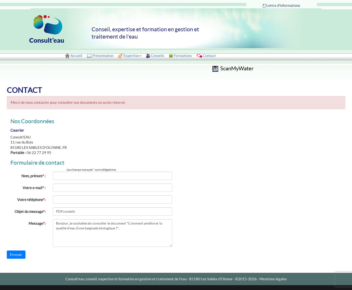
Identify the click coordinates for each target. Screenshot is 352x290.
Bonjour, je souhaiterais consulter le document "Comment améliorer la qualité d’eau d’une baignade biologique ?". (112, 233)
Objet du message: (30, 211)
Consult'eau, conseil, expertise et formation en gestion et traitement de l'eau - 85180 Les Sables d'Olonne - (150, 279)
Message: (37, 223)
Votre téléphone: (31, 199)
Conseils (155, 55)
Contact (206, 55)
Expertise (129, 56)
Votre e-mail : (34, 187)
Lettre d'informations (281, 5)
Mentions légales (273, 279)
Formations (180, 55)
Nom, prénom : (33, 176)
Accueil (73, 55)
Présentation (100, 55)
